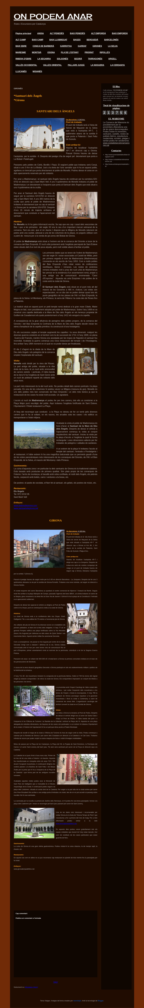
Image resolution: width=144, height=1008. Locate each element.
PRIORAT (89, 52)
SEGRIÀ (78, 59)
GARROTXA (66, 46)
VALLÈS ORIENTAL (52, 65)
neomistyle (77, 1001)
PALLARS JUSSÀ (76, 65)
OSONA (51, 52)
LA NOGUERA (97, 65)
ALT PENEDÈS (57, 33)
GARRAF (82, 46)
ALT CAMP (21, 40)
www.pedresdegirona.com (25, 505)
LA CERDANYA (117, 65)
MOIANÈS (37, 71)
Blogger (100, 1001)
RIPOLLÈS (105, 52)
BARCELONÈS (111, 40)
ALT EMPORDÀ (98, 33)
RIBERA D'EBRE (23, 59)
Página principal (23, 33)
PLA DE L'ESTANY (70, 52)
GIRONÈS (97, 46)
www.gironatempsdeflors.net (66, 824)
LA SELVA (113, 46)
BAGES (77, 40)
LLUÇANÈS (21, 71)
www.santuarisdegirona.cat (26, 508)
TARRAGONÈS (95, 59)
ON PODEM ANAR (53, 16)
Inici (55, 982)
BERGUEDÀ (92, 40)
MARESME (21, 52)
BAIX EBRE (21, 46)
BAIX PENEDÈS (77, 33)
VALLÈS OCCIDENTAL (26, 65)
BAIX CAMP (37, 40)
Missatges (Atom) (31, 987)
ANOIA (40, 33)
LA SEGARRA (44, 59)
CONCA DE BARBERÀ (43, 46)
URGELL (112, 59)
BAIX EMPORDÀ (120, 33)
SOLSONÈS (62, 59)
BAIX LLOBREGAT (58, 40)
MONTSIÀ (36, 52)
